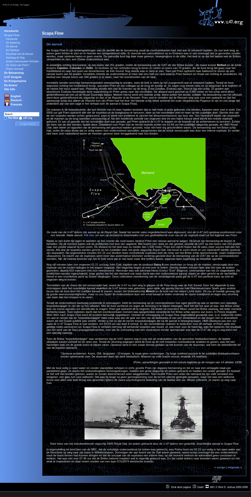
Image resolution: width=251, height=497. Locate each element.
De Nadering (13, 42)
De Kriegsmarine (15, 80)
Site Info (9, 89)
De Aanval (11, 46)
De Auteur (10, 85)
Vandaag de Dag (15, 57)
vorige (221, 467)
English (16, 96)
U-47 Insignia (13, 76)
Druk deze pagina (180, 487)
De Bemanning (14, 72)
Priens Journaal (14, 69)
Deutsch (16, 100)
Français (16, 104)
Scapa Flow (12, 35)
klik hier (89, 235)
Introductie (11, 30)
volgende (233, 467)
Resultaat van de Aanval (19, 54)
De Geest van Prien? (17, 65)
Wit (212, 487)
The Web (13, 118)
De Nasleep (12, 50)
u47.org (27, 118)
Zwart (200, 487)
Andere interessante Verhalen (22, 61)
